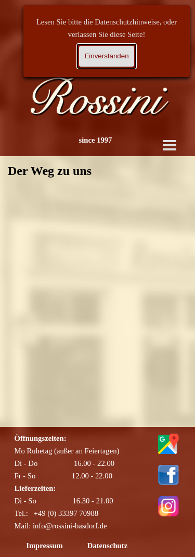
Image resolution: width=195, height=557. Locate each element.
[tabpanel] (85, 482)
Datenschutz (107, 545)
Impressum (44, 545)
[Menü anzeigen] (169, 145)
